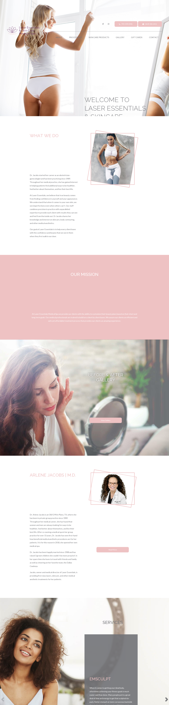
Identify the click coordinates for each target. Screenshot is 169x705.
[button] (166, 698)
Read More (113, 550)
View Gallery (105, 420)
